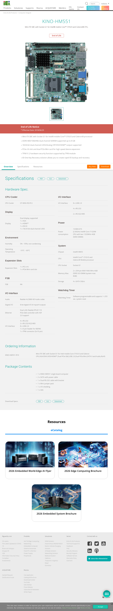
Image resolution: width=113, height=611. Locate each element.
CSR (3, 553)
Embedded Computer (31, 546)
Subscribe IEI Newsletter (31, 590)
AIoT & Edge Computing (31, 541)
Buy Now (92, 166)
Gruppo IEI (5, 551)
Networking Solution (51, 553)
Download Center (29, 580)
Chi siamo (5, 541)
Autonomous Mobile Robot (53, 544)
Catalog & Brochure (30, 577)
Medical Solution (50, 556)
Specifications (23, 166)
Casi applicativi (28, 575)
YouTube (27, 582)
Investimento (6, 561)
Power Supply (28, 553)
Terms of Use (85, 608)
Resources (37, 166)
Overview (8, 166)
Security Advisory (72, 551)
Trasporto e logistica (51, 561)
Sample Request (7, 575)
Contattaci (5, 558)
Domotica (48, 565)
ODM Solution (49, 541)
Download (105, 166)
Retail (46, 563)
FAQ (68, 548)
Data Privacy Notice (69, 608)
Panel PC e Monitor (30, 551)
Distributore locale (8, 577)
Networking (27, 544)
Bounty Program (72, 553)
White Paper (28, 592)
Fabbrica (48, 558)
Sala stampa (28, 585)
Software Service (72, 556)
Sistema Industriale (30, 548)
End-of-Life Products (73, 541)
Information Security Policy (10, 556)
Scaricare (69, 561)
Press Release (28, 587)
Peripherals (27, 556)
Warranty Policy (72, 558)
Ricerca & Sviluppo (8, 548)
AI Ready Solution (50, 551)
